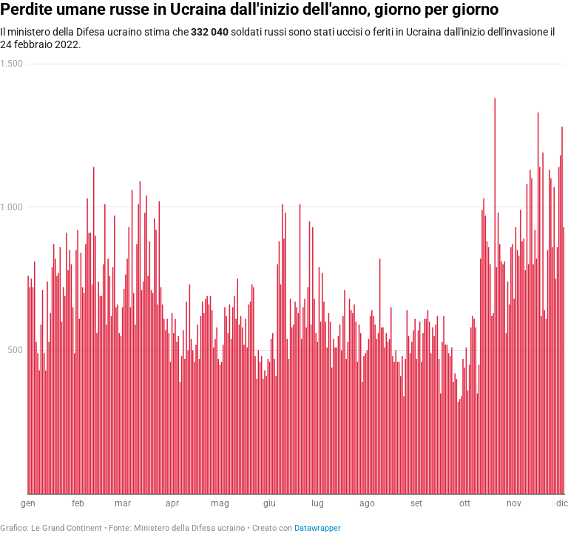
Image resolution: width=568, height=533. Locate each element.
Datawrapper (317, 528)
